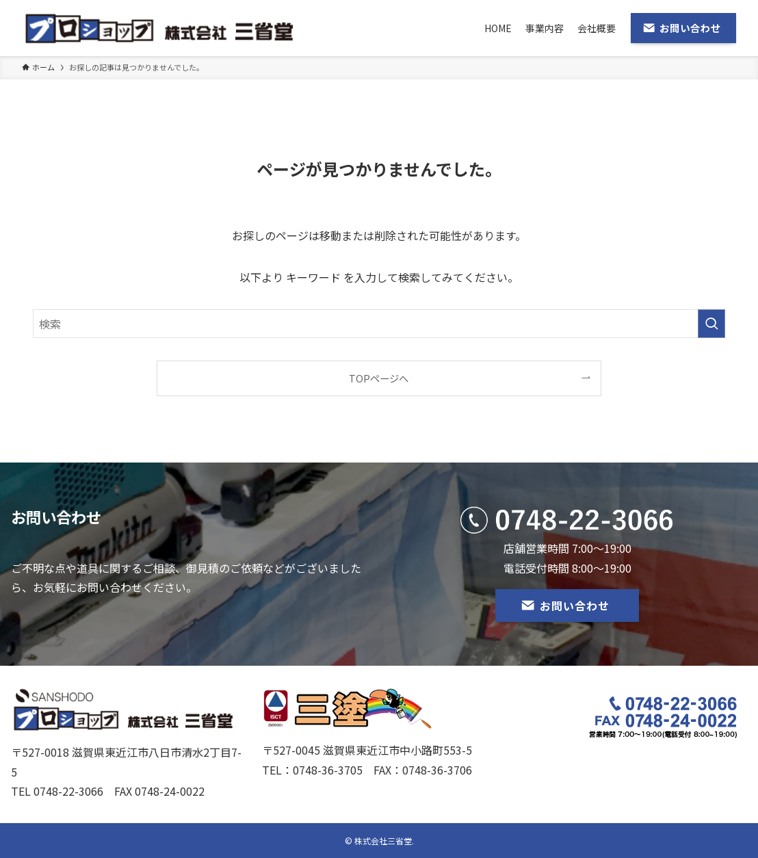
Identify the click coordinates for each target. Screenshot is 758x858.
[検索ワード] (379, 323)
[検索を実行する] (711, 323)
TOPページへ (378, 378)
